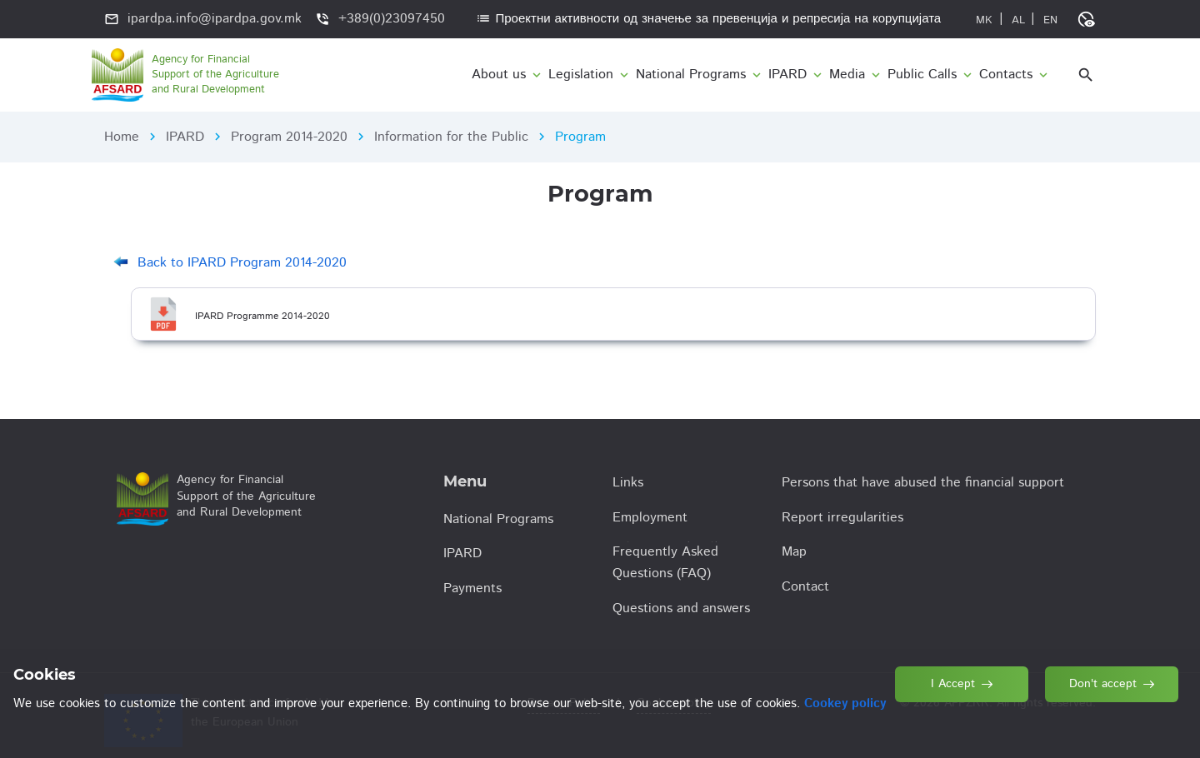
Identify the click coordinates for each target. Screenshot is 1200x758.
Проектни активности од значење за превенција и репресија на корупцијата (708, 18)
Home (121, 137)
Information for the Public (451, 137)
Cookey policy (845, 703)
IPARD (185, 137)
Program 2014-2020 (289, 137)
